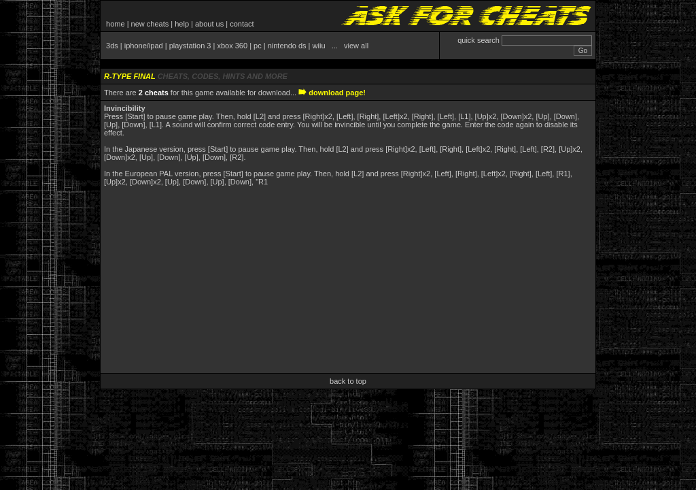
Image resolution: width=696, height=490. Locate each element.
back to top (348, 381)
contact (242, 24)
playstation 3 (190, 46)
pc (258, 46)
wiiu (319, 46)
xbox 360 (232, 46)
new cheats (150, 24)
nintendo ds (287, 46)
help (182, 24)
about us (209, 24)
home (115, 24)
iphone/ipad (143, 46)
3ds (112, 46)
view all (356, 46)
